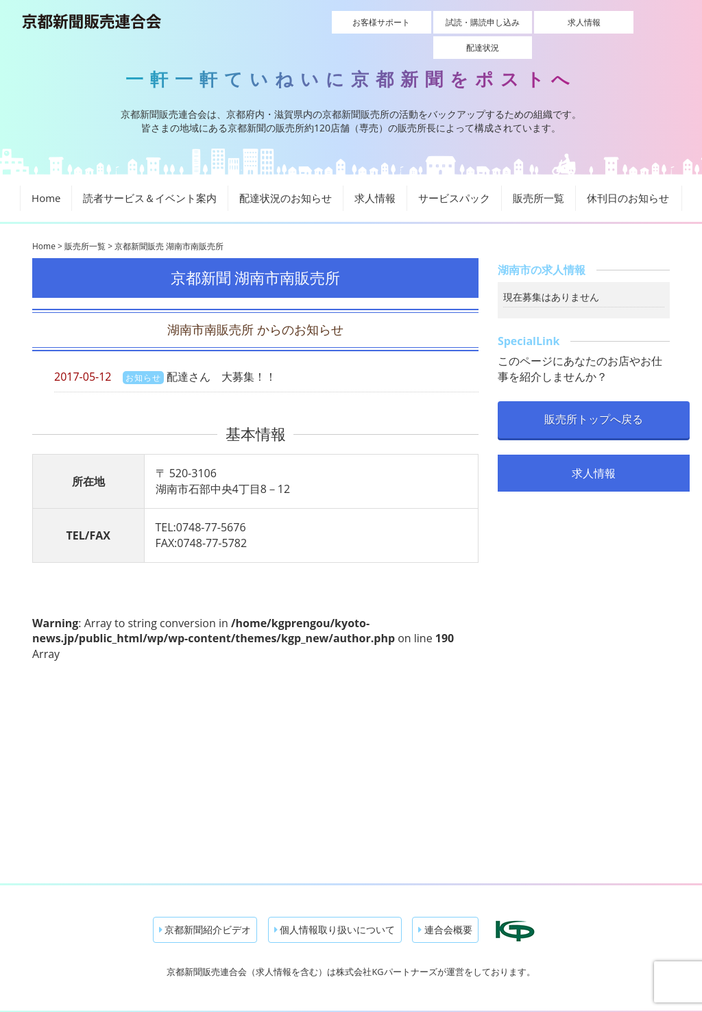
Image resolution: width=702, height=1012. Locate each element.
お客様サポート (337, 22)
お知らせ (143, 353)
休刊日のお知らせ (628, 174)
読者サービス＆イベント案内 (150, 174)
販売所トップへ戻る (593, 395)
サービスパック (454, 174)
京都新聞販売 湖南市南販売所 (168, 223)
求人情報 (531, 22)
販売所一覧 (538, 174)
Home (46, 174)
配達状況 (628, 22)
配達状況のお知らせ (285, 174)
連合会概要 (445, 906)
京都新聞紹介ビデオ (205, 906)
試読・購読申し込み (434, 22)
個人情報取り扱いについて (335, 906)
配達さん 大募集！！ (221, 352)
